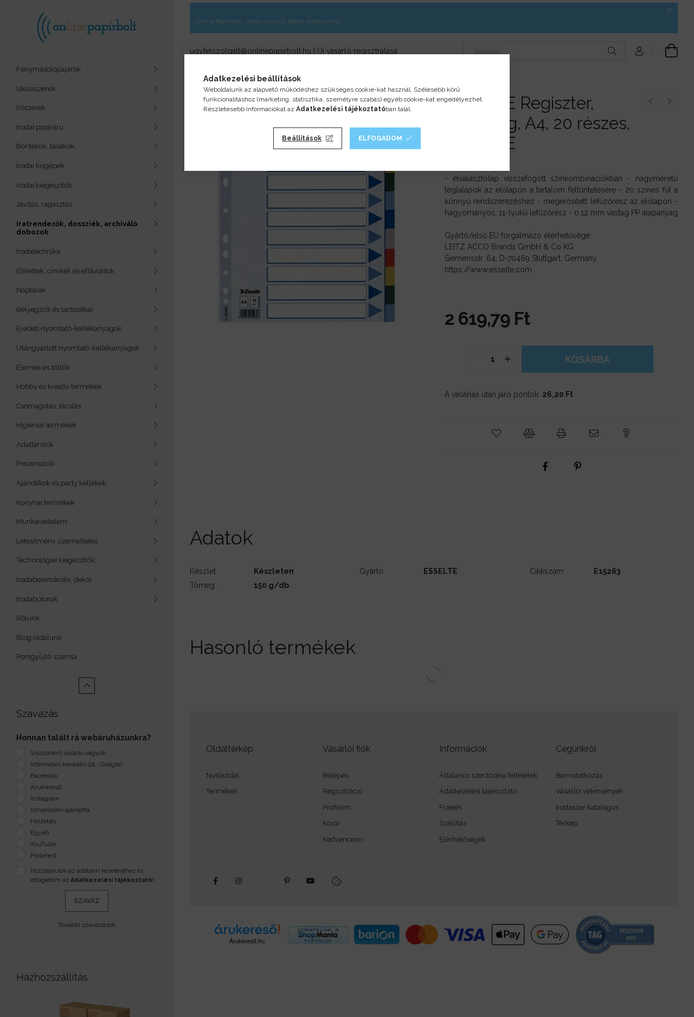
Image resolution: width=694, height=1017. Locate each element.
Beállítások (302, 138)
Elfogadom (380, 138)
